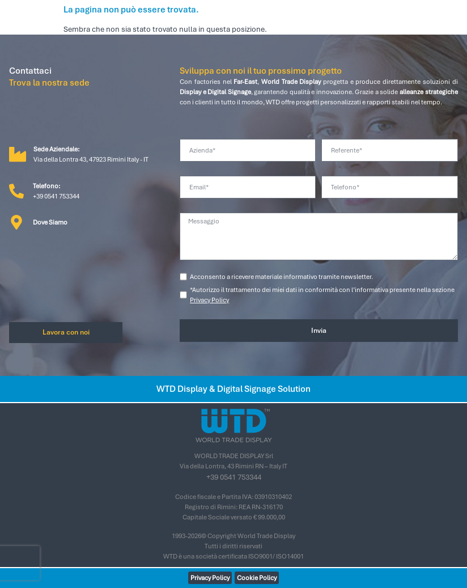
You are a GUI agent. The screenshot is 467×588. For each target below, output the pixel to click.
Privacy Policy (209, 300)
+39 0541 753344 (233, 477)
